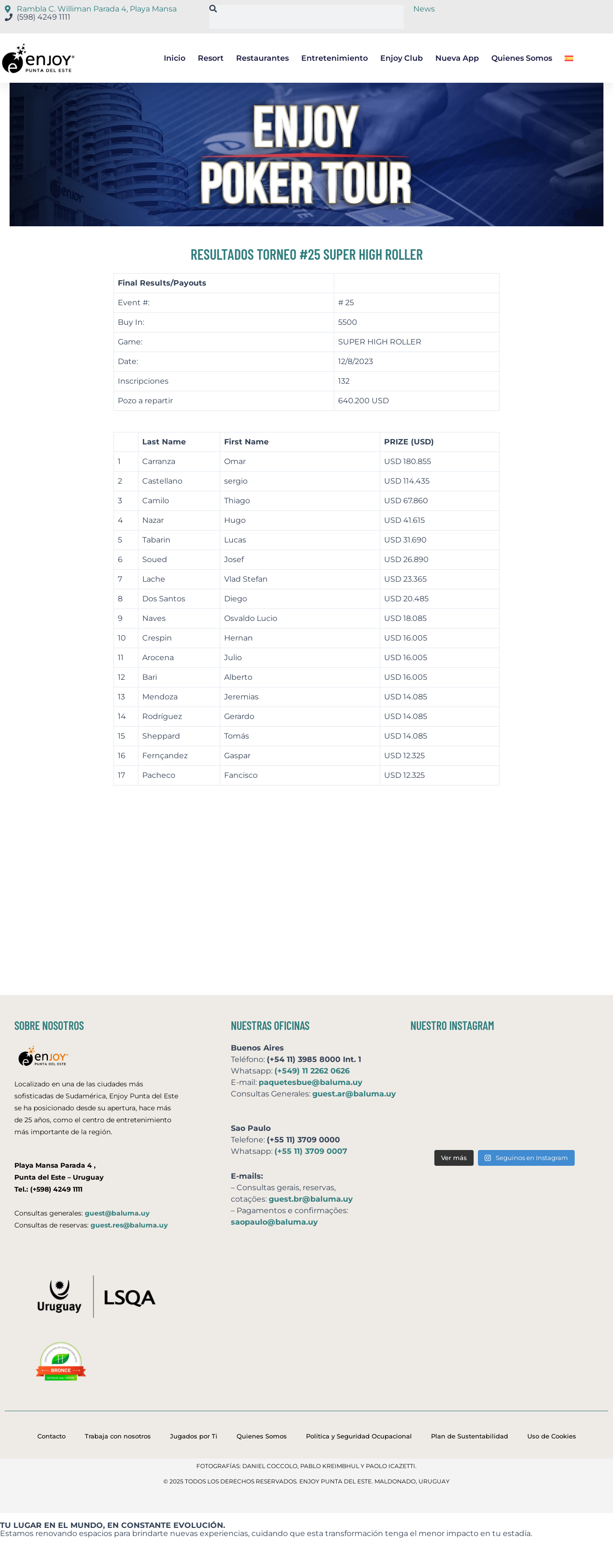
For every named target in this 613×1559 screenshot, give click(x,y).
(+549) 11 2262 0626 (312, 1070)
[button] (569, 58)
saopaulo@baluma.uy (274, 1222)
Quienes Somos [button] (521, 58)
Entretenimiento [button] (334, 58)
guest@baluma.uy (117, 1213)
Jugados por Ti (193, 1436)
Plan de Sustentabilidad (469, 1436)
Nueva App (457, 58)
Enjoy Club (401, 58)
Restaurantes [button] (262, 58)
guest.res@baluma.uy (129, 1225)
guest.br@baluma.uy (311, 1199)
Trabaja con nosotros (118, 1436)
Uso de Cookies (551, 1436)
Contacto (51, 1436)
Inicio (174, 58)
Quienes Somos (262, 1436)
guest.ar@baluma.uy (354, 1093)
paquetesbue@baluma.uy (311, 1082)
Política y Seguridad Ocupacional (359, 1436)
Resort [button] (211, 58)
